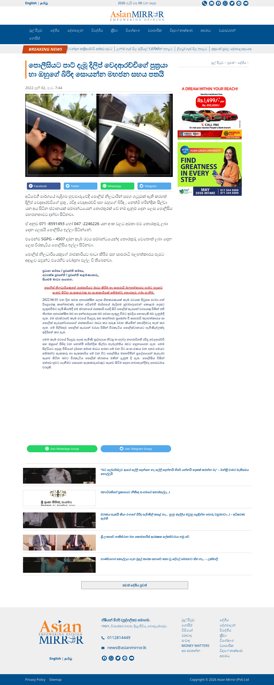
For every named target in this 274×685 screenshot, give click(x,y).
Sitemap (55, 679)
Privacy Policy (35, 679)
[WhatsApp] (117, 186)
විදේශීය (97, 30)
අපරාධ (206, 30)
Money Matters (195, 645)
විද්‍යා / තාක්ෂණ (181, 30)
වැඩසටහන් (227, 30)
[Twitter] (80, 186)
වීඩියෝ (187, 630)
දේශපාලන (75, 30)
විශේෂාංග (133, 30)
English (31, 3)
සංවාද (186, 640)
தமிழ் (44, 3)
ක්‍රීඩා (114, 30)
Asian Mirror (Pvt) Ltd (232, 679)
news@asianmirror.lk (126, 647)
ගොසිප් (34, 38)
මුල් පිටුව (35, 30)
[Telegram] (154, 186)
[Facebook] (44, 186)
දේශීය (54, 30)
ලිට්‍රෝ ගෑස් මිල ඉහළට (195, 49)
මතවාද (187, 635)
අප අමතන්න (191, 650)
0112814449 (118, 637)
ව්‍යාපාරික (155, 30)
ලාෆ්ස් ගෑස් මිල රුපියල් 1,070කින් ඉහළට (147, 49)
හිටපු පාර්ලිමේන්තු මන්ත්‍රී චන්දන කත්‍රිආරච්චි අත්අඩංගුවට (76, 49)
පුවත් (231, 62)
